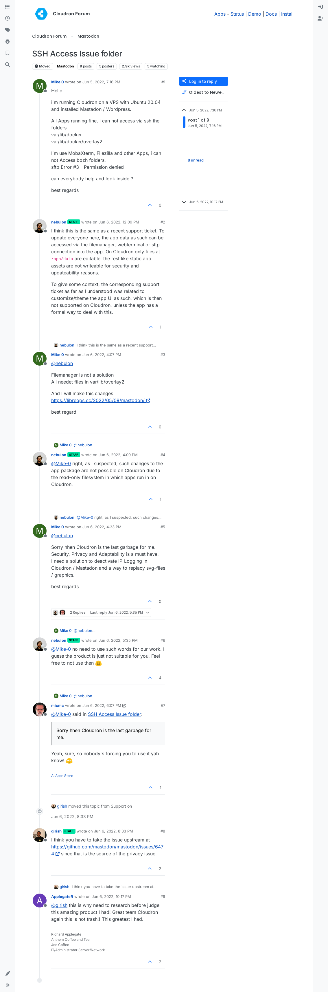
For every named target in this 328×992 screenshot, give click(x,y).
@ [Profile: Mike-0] (61, 463)
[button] (7, 973)
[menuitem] (320, 7)
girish (62, 806)
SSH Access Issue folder (114, 714)
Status (237, 14)
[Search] (7, 64)
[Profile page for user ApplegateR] (40, 900)
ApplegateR (62, 896)
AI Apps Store (62, 775)
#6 (163, 640)
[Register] (320, 18)
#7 (163, 705)
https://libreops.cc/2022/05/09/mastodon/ (100, 400)
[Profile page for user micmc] (40, 709)
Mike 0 (57, 82)
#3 (163, 354)
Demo (254, 14)
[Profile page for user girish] (40, 835)
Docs (271, 14)
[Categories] (7, 7)
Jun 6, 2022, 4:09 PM (118, 454)
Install (287, 14)
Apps (220, 14)
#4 (163, 454)
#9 (163, 896)
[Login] (320, 7)
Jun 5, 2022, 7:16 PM (101, 82)
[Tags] (7, 30)
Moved (43, 66)
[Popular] (7, 41)
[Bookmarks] (7, 53)
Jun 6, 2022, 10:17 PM (111, 896)
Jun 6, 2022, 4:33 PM (101, 527)
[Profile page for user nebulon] (40, 226)
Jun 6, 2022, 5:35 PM (118, 640)
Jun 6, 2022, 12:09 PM (119, 222)
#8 (163, 831)
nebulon (58, 222)
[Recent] (7, 18)
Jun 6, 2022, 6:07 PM (101, 705)
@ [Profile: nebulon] (62, 363)
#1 (163, 82)
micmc (57, 705)
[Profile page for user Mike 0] (40, 86)
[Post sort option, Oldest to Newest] (203, 92)
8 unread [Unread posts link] (196, 160)
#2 (163, 222)
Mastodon (65, 66)
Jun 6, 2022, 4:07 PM (101, 354)
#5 (163, 527)
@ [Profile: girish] (59, 905)
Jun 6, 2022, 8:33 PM (113, 831)
